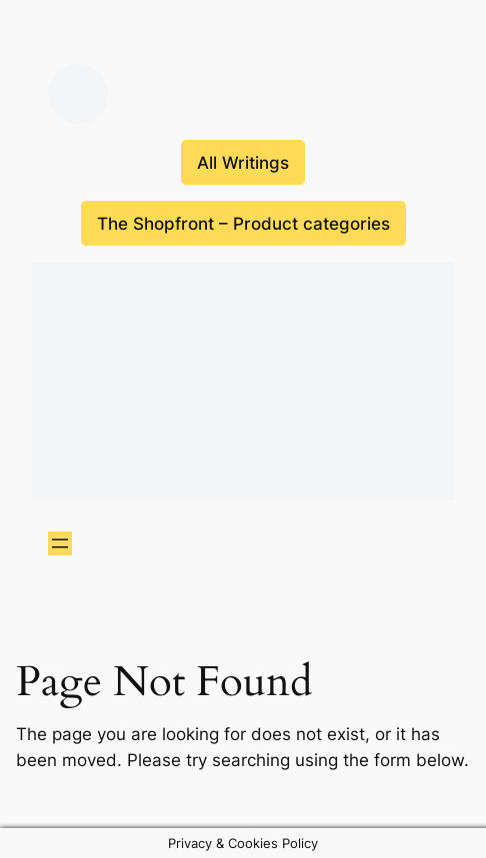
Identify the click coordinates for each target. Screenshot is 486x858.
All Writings (243, 163)
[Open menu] (60, 543)
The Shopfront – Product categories (243, 224)
